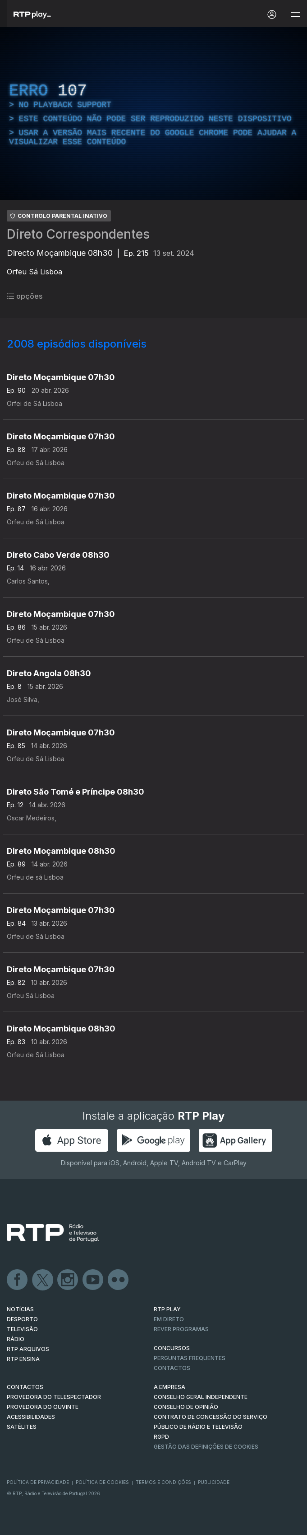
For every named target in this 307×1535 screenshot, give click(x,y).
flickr (118, 1280)
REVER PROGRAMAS (181, 1329)
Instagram (68, 1280)
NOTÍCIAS (20, 1309)
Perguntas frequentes (189, 1358)
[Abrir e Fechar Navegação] (295, 14)
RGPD (161, 1436)
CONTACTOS (25, 1387)
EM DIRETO (169, 1319)
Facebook (17, 1280)
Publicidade (213, 1482)
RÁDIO (15, 1339)
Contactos (172, 1368)
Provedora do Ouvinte (42, 1406)
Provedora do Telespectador (54, 1397)
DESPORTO (22, 1319)
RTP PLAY (167, 1309)
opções (24, 296)
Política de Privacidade (38, 1482)
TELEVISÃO (22, 1329)
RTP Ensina (23, 1359)
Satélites (22, 1426)
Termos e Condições (163, 1482)
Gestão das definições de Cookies (206, 1446)
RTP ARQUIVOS (28, 1349)
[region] (153, 113)
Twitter (43, 1280)
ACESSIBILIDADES (31, 1416)
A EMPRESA (169, 1387)
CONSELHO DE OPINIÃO (186, 1406)
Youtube (93, 1280)
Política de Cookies (102, 1482)
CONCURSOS (172, 1348)
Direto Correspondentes (78, 234)
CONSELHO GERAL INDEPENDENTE (200, 1397)
